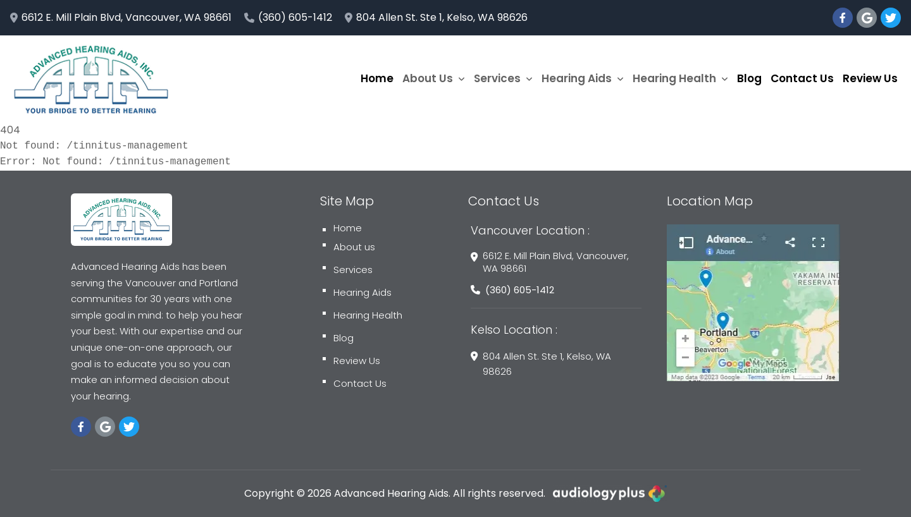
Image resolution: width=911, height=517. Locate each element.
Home (377, 78)
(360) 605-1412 (288, 17)
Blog (749, 78)
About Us (433, 78)
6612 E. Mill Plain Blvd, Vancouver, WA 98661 (121, 17)
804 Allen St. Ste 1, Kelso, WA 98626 (436, 17)
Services (503, 78)
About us (349, 247)
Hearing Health (680, 78)
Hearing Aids (583, 78)
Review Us (870, 78)
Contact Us (802, 78)
